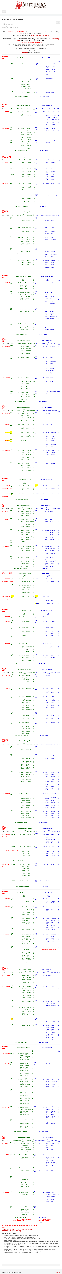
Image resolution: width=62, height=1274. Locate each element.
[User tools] (58, 22)
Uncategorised (10, 26)
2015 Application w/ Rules (40, 35)
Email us (25, 52)
